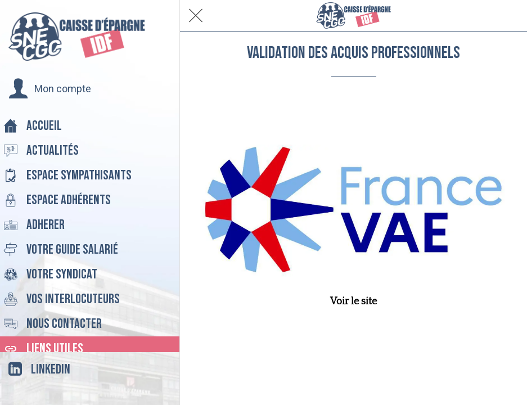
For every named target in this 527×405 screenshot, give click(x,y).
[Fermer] (195, 15)
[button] (49, 89)
